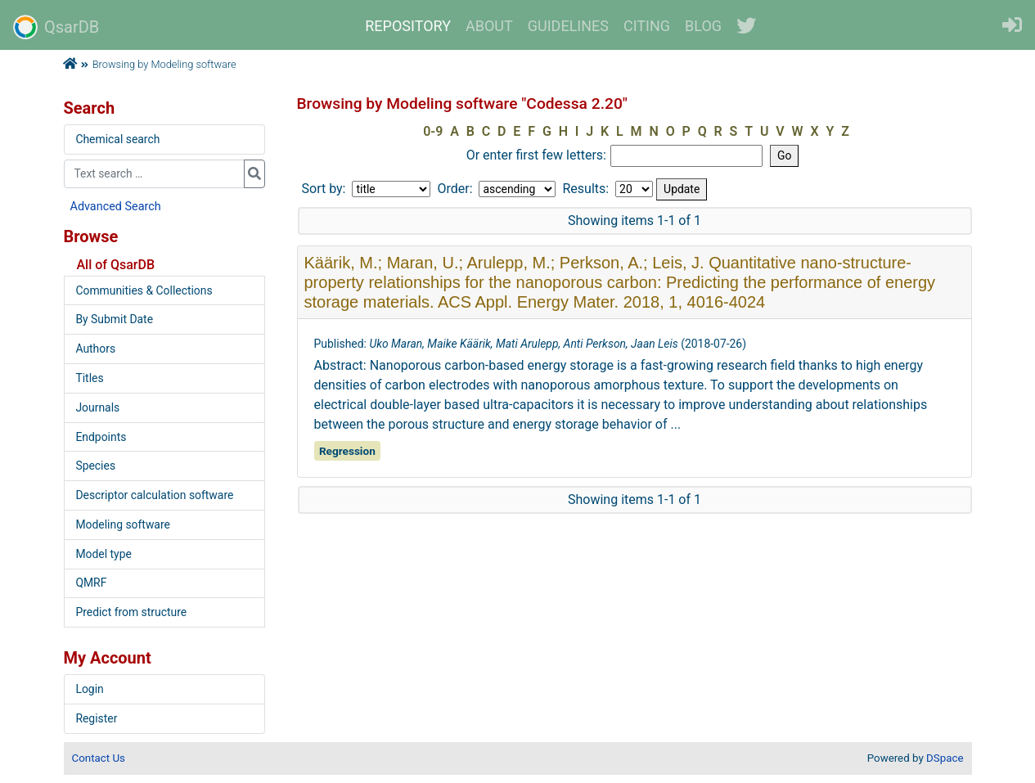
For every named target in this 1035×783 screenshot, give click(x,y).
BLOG (703, 25)
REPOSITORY (408, 25)
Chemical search (117, 139)
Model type (103, 553)
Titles (89, 378)
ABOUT (489, 25)
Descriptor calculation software (154, 495)
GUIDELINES (568, 25)
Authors (95, 348)
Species (95, 465)
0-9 (433, 131)
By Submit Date (114, 319)
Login (89, 688)
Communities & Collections (143, 290)
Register (96, 718)
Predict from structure (131, 612)
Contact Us (98, 758)
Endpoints (100, 436)
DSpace (944, 758)
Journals (97, 407)
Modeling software (122, 524)
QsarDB (56, 27)
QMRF (90, 582)
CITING (646, 25)
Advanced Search (115, 207)
